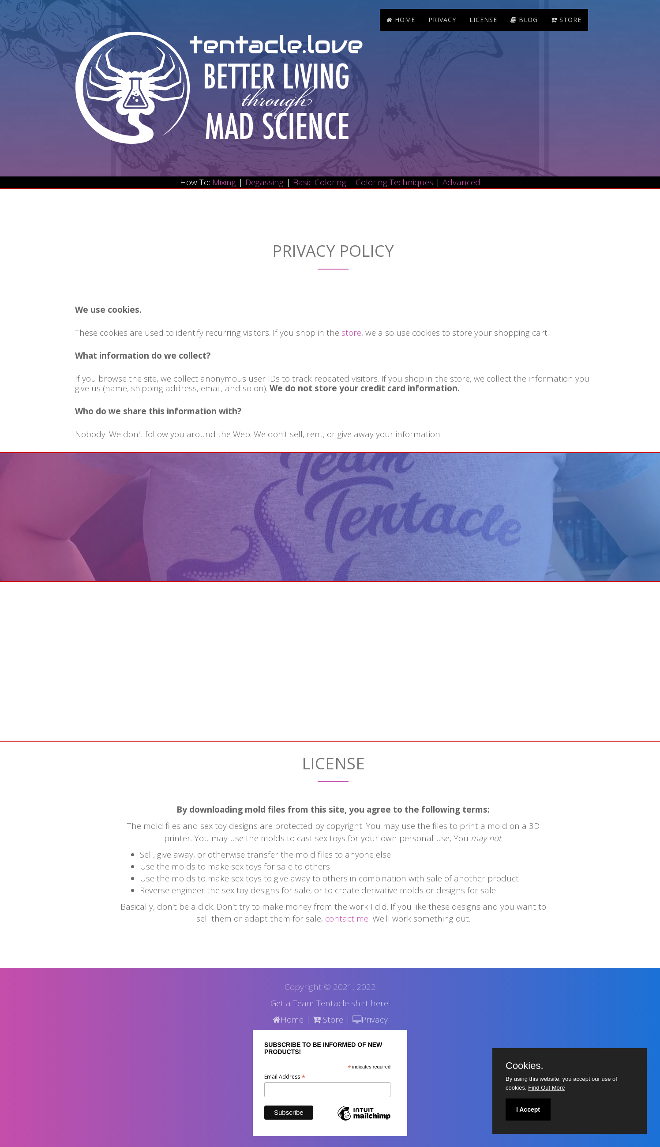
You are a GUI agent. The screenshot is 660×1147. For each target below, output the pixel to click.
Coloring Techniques (394, 182)
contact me (346, 918)
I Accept (528, 1109)
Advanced (461, 182)
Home (400, 19)
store (566, 19)
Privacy (442, 19)
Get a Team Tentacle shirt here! (330, 1003)
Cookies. (525, 1065)
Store (328, 1019)
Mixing (224, 182)
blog (524, 19)
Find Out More (546, 1087)
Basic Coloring (319, 182)
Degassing (264, 182)
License (483, 19)
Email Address (285, 1076)
